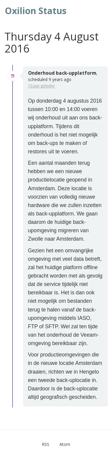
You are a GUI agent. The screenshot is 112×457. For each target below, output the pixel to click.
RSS (45, 444)
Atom (64, 444)
